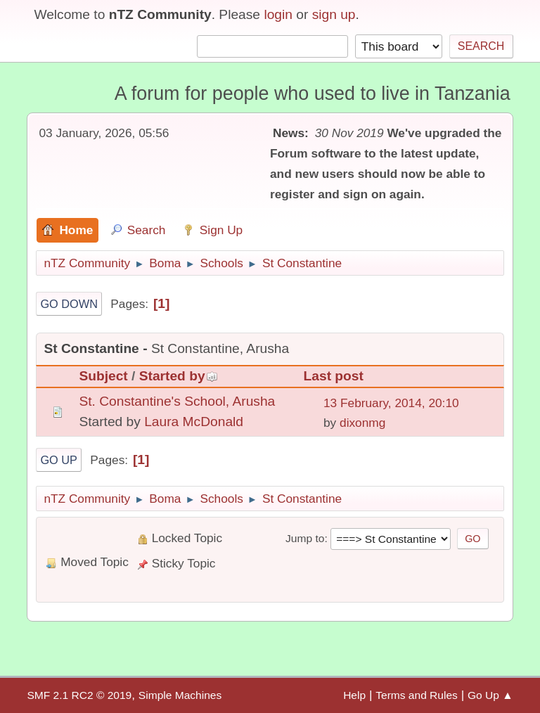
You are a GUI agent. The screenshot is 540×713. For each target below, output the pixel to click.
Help (354, 695)
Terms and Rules (416, 695)
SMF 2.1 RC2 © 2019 (79, 695)
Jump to (304, 538)
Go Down (69, 303)
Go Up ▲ (490, 695)
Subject (103, 375)
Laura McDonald (193, 421)
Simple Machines (180, 695)
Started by (178, 375)
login (278, 14)
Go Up (58, 460)
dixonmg (362, 423)
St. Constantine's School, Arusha (177, 401)
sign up (334, 14)
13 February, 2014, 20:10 (391, 403)
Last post (334, 375)
